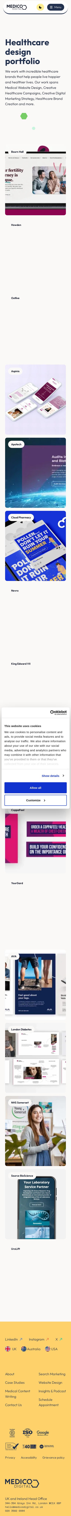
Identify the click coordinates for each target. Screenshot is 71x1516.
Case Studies (15, 1382)
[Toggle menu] (55, 7)
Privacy (10, 1457)
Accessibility (29, 1457)
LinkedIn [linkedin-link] (14, 1339)
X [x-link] (59, 1339)
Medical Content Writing (17, 1394)
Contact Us (13, 1405)
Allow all (35, 787)
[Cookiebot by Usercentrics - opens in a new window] (50, 712)
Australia (31, 1349)
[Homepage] (17, 7)
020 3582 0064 (15, 1511)
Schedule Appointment (49, 1402)
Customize (35, 800)
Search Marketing (52, 1374)
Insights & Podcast (52, 1391)
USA (51, 1349)
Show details (50, 775)
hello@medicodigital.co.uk (24, 1507)
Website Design (50, 1382)
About (9, 1374)
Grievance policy (53, 1457)
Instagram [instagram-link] (39, 1339)
